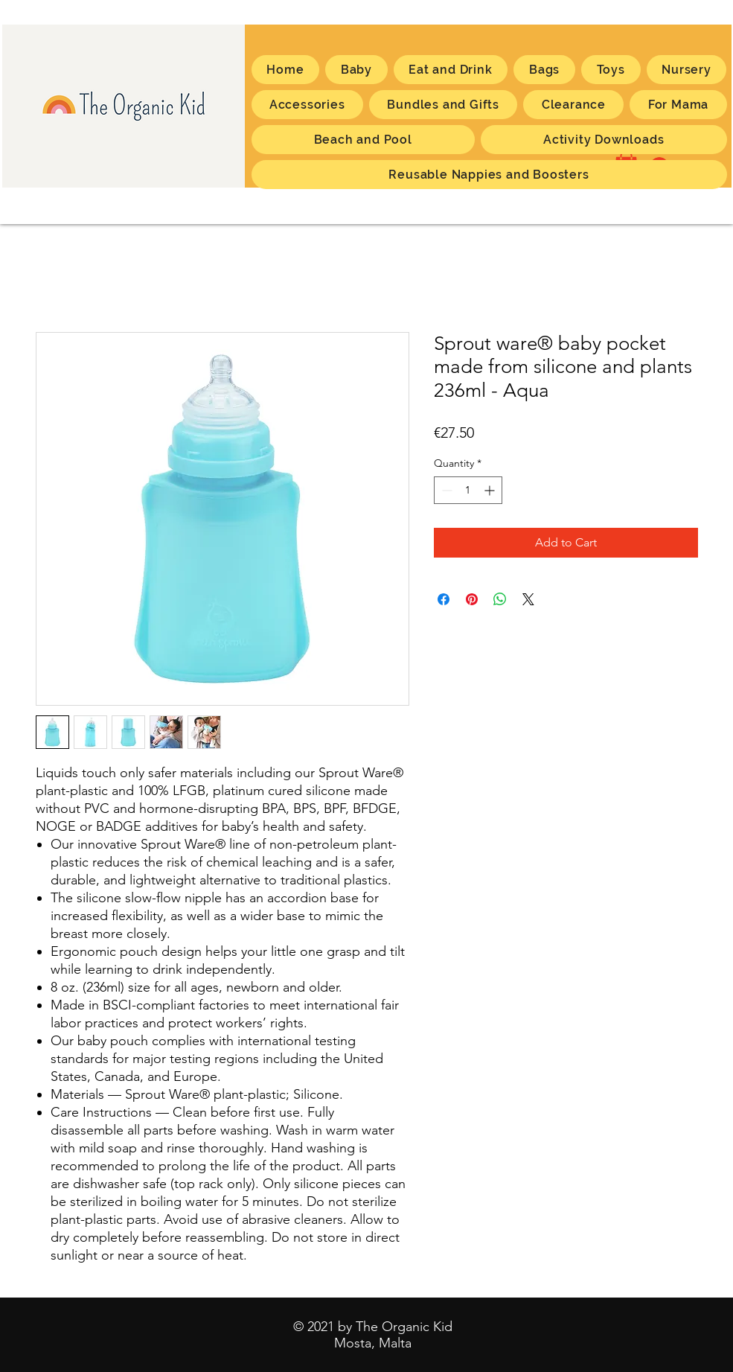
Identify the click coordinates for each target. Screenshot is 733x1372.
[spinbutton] (468, 490)
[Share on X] (528, 599)
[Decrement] (445, 490)
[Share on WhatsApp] (500, 599)
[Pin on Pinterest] (472, 599)
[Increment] (490, 490)
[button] (678, 104)
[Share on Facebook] (443, 599)
